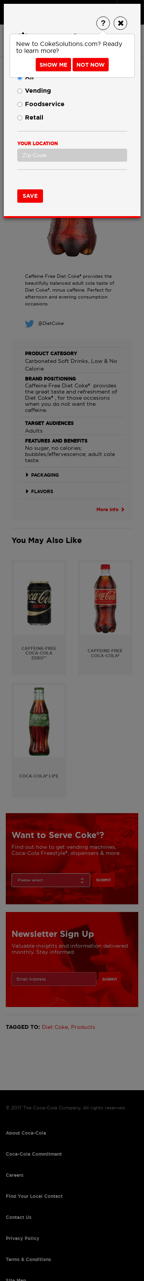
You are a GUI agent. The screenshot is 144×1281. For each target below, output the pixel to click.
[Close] (120, 23)
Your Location (37, 144)
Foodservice (41, 104)
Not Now (90, 64)
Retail (30, 117)
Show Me (53, 64)
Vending (34, 91)
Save (30, 195)
